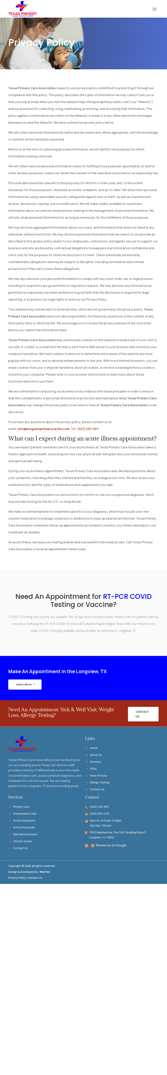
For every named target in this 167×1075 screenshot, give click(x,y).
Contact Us (142, 714)
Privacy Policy (17, 878)
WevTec (44, 872)
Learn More (24, 684)
